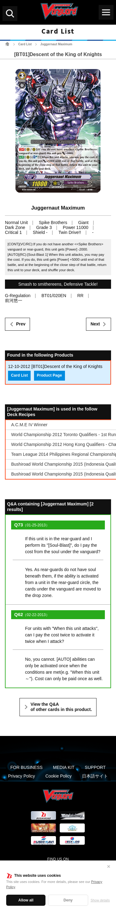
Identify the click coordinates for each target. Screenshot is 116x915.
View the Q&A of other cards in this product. (61, 707)
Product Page (49, 375)
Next (95, 323)
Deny (67, 900)
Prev (20, 323)
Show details (100, 900)
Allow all (25, 900)
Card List (25, 44)
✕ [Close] (108, 866)
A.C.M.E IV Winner (29, 424)
